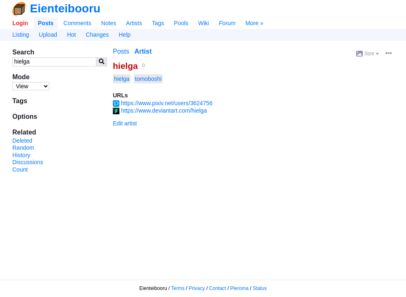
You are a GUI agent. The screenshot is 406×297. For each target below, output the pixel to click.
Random (23, 147)
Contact (217, 288)
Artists (134, 23)
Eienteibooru (65, 8)
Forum (227, 23)
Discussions (27, 162)
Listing (20, 34)
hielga (125, 66)
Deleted (22, 140)
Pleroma (239, 288)
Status (260, 288)
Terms (178, 288)
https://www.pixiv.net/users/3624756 (166, 103)
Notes (109, 23)
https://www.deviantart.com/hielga (164, 110)
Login (20, 23)
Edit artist (125, 123)
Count (20, 169)
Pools (181, 23)
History (21, 155)
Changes (97, 34)
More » (254, 23)
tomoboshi (148, 78)
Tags (158, 23)
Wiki (203, 23)
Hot (71, 34)
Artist (143, 51)
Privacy (197, 288)
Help (125, 34)
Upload (48, 34)
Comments (77, 23)
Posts (46, 23)
